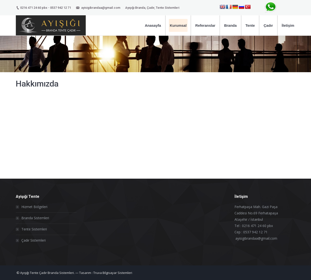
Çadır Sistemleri (33, 240)
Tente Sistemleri (34, 229)
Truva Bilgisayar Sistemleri (112, 273)
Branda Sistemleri (35, 218)
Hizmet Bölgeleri (34, 206)
